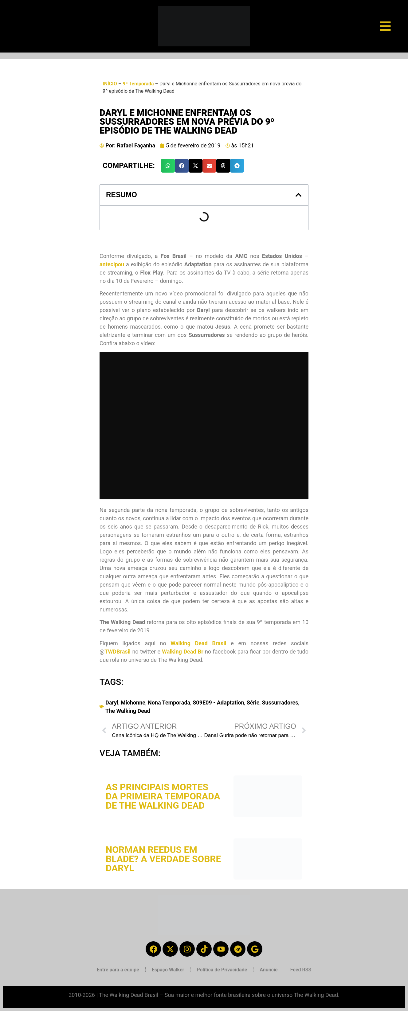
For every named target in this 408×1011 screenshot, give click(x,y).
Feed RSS (301, 970)
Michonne (133, 702)
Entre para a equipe (118, 970)
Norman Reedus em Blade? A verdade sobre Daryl (163, 858)
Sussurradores (280, 702)
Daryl (111, 702)
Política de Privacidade (222, 970)
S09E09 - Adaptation (218, 702)
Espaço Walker (168, 970)
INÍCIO (110, 84)
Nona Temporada (169, 702)
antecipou (112, 264)
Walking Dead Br (182, 651)
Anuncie (268, 970)
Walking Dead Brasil (198, 643)
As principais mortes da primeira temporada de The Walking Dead (163, 796)
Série (253, 702)
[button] (168, 166)
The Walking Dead (127, 711)
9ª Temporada (138, 84)
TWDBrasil (117, 651)
